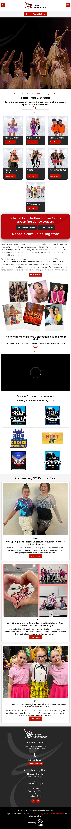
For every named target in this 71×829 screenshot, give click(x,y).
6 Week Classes (34, 204)
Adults (30, 170)
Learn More (9, 142)
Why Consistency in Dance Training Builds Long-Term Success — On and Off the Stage (35, 624)
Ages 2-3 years (12, 137)
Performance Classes (26, 227)
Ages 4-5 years (34, 137)
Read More (35, 274)
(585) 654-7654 (35, 763)
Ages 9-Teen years (11, 171)
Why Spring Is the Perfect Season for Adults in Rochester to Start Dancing (36, 542)
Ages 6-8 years (57, 137)
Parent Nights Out (58, 170)
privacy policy (37, 813)
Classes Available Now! (35, 14)
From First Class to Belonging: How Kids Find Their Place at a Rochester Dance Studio (35, 705)
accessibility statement (55, 813)
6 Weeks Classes (46, 227)
